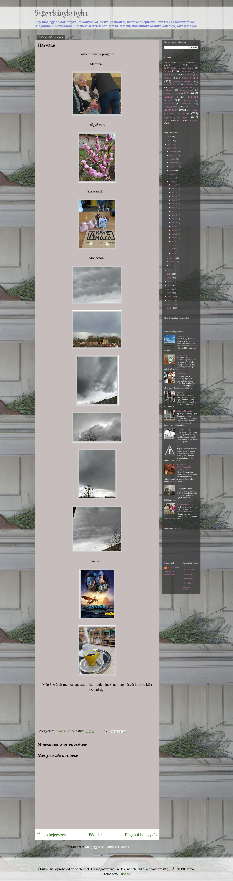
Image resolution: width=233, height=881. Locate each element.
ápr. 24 (175, 192)
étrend (177, 120)
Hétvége (174, 248)
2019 (169, 281)
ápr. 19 (175, 200)
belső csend (175, 65)
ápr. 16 (175, 204)
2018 (169, 285)
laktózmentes (169, 104)
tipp (166, 120)
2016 (169, 293)
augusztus (174, 166)
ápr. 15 (175, 207)
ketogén (169, 96)
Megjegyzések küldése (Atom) (107, 847)
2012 (169, 308)
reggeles (168, 117)
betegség (194, 65)
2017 (169, 289)
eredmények (192, 84)
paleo (171, 113)
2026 (169, 137)
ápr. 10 (175, 222)
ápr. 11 (175, 219)
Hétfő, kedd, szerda (184, 411)
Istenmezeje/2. (182, 373)
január (172, 265)
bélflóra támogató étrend (182, 68)
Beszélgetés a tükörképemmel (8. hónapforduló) (184, 467)
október (173, 159)
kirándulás (188, 101)
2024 (169, 144)
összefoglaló (192, 120)
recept (186, 113)
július (172, 170)
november (174, 155)
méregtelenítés (192, 110)
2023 (169, 148)
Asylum (168, 62)
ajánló (195, 62)
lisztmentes (186, 103)
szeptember (174, 163)
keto (186, 93)
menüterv (189, 106)
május (172, 178)
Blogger (125, 874)
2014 (169, 300)
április (172, 181)
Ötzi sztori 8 (181, 486)
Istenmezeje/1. (182, 336)
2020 (169, 278)
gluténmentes (186, 87)
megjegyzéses (170, 106)
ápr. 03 (175, 241)
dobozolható (170, 74)
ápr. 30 (175, 185)
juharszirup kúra (171, 93)
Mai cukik (180, 392)
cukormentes (186, 71)
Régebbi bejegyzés (141, 834)
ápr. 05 (175, 234)
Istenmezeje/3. (182, 355)
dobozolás (187, 74)
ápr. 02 (175, 245)
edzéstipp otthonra (182, 81)
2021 (169, 274)
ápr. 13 (175, 211)
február (173, 262)
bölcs (167, 71)
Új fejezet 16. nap (183, 430)
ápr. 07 (175, 230)
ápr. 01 (175, 253)
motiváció (170, 109)
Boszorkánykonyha (61, 13)
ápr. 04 (175, 238)
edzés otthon (189, 77)
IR (179, 62)
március (173, 258)
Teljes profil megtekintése (169, 572)
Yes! (178, 446)
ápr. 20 (175, 196)
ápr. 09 (175, 226)
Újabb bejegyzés (51, 834)
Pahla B (185, 62)
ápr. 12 (175, 215)
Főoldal (95, 834)
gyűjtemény (168, 90)
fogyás (172, 87)
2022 (169, 270)
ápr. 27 (175, 189)
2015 (169, 296)
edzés (167, 77)
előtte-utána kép (172, 84)
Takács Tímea (173, 568)
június (172, 174)
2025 (169, 141)
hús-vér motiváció (186, 90)
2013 (169, 304)
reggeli (185, 117)
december (174, 151)
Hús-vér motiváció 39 (185, 504)
